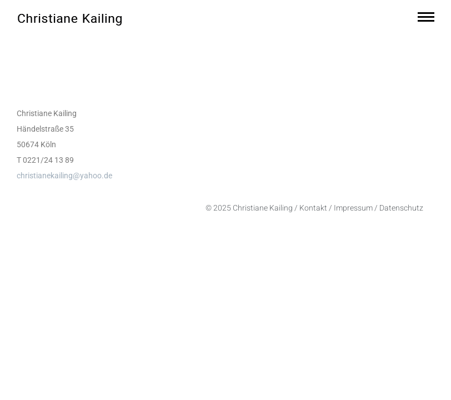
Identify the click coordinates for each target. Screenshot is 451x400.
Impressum (353, 208)
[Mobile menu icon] (426, 17)
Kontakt (313, 208)
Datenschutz (401, 208)
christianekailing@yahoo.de (64, 175)
